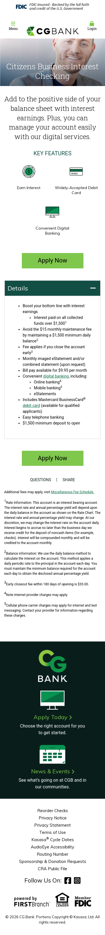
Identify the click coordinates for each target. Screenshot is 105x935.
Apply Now (52, 260)
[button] (13, 26)
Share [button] (68, 480)
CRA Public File (52, 868)
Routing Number (52, 854)
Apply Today (50, 717)
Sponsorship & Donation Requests (52, 861)
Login (92, 26)
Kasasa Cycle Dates (52, 839)
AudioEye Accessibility (52, 847)
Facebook (67, 880)
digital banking (56, 376)
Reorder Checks (52, 810)
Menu (13, 26)
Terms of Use (52, 832)
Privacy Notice (53, 817)
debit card (31, 405)
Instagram (77, 880)
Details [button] (18, 288)
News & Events (50, 771)
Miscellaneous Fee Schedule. (72, 492)
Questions (40, 480)
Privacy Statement (52, 825)
